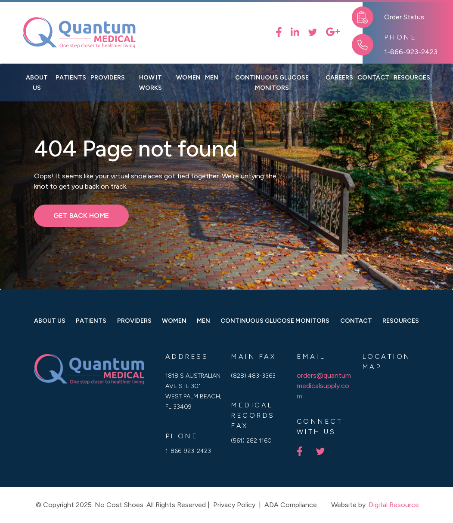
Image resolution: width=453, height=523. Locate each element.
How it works (150, 82)
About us (37, 82)
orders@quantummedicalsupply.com (324, 385)
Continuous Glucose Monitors (272, 82)
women (174, 320)
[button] (188, 77)
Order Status (404, 17)
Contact (356, 320)
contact (373, 77)
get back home (81, 215)
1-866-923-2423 (410, 52)
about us (49, 320)
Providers (107, 77)
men (203, 320)
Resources (400, 320)
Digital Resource (394, 505)
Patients (71, 77)
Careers (339, 77)
